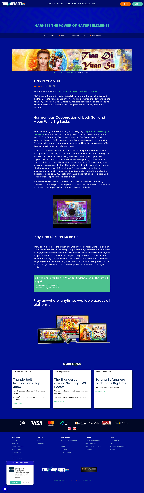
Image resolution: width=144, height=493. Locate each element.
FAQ (111, 443)
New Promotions (78, 35)
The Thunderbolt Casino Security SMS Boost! (70, 383)
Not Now (26, 482)
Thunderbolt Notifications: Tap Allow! (26, 383)
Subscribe (15, 482)
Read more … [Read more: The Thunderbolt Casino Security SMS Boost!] (59, 401)
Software (64, 449)
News (63, 35)
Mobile (39, 440)
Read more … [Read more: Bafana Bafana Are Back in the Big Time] (100, 391)
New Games (96, 35)
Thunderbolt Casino (71, 480)
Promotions (70, 4)
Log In (137, 4)
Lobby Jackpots (18, 446)
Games (60, 4)
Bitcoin (14, 440)
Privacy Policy (91, 443)
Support (15, 455)
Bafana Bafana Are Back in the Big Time (110, 381)
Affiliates (89, 449)
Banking (51, 4)
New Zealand (66, 452)
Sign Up (125, 4)
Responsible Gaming (93, 446)
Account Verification (69, 440)
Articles (112, 449)
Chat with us (114, 440)
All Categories (49, 35)
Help (94, 4)
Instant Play (41, 443)
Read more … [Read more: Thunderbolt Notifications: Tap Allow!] (18, 403)
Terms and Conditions (94, 440)
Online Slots (16, 449)
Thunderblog (84, 4)
